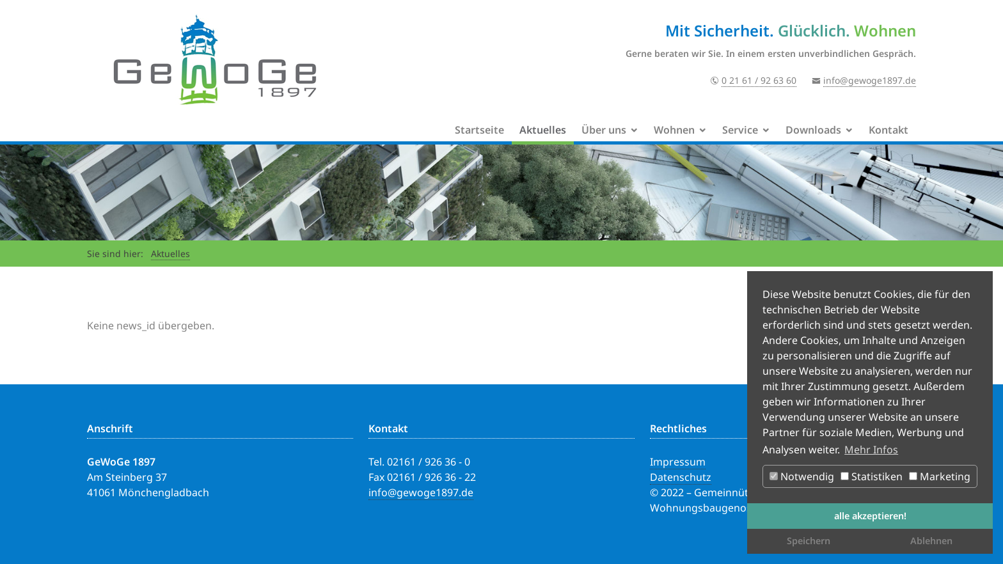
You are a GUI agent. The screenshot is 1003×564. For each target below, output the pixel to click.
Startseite (479, 130)
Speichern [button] (808, 541)
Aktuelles (542, 130)
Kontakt (888, 130)
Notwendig (802, 476)
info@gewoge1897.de (869, 80)
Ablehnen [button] (931, 541)
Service (740, 130)
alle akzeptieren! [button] (870, 516)
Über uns (603, 130)
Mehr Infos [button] (871, 450)
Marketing (939, 476)
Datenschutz (680, 477)
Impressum (678, 462)
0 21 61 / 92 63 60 (759, 80)
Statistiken (872, 476)
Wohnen (674, 130)
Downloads (813, 130)
